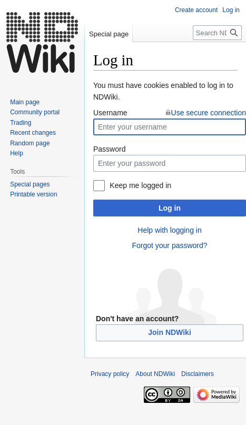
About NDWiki (155, 374)
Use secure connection (208, 112)
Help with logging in (169, 230)
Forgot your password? (169, 245)
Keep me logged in (140, 185)
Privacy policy (110, 374)
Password (109, 149)
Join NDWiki (169, 332)
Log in (170, 208)
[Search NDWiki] (217, 32)
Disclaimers (197, 374)
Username (110, 112)
